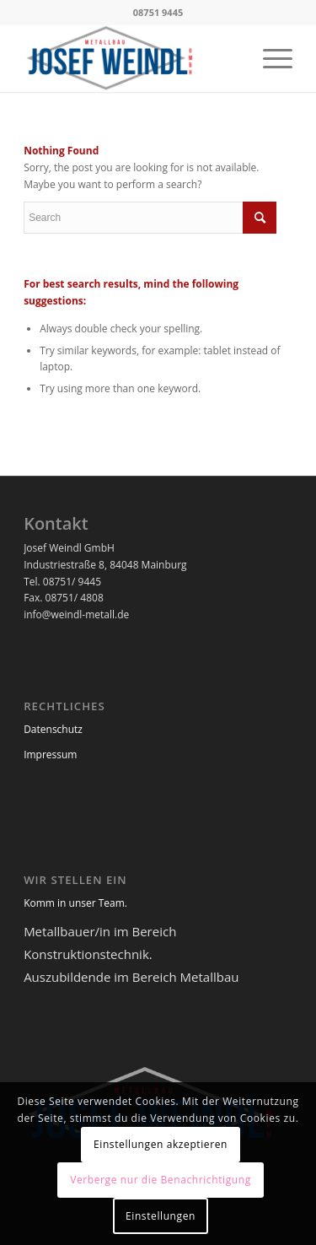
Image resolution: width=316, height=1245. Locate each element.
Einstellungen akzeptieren (161, 1144)
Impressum (50, 754)
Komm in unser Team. (75, 903)
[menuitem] (269, 58)
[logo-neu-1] (131, 58)
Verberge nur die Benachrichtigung (160, 1179)
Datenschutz (53, 729)
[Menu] (269, 58)
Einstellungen (160, 1216)
